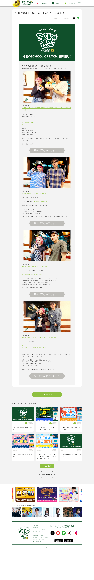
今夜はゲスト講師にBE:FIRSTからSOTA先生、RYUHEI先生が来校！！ (47, 485)
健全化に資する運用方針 (38, 564)
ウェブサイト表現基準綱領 (38, 568)
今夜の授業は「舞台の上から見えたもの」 (70, 428)
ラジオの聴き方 (36, 556)
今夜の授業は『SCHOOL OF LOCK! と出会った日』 (46, 428)
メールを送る (71, 3)
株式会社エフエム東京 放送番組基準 (40, 566)
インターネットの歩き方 (38, 562)
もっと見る (47, 495)
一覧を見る (47, 504)
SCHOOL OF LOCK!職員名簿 (39, 558)
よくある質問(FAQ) (37, 570)
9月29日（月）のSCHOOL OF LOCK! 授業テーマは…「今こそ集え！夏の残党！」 (47, 456)
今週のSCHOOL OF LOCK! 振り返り (23, 428)
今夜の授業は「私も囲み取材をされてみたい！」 (70, 484)
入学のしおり (36, 554)
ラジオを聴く (41, 3)
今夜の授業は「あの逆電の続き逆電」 (22, 455)
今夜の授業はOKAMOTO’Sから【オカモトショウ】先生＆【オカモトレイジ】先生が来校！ (22, 485)
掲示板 (57, 3)
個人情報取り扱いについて (38, 560)
